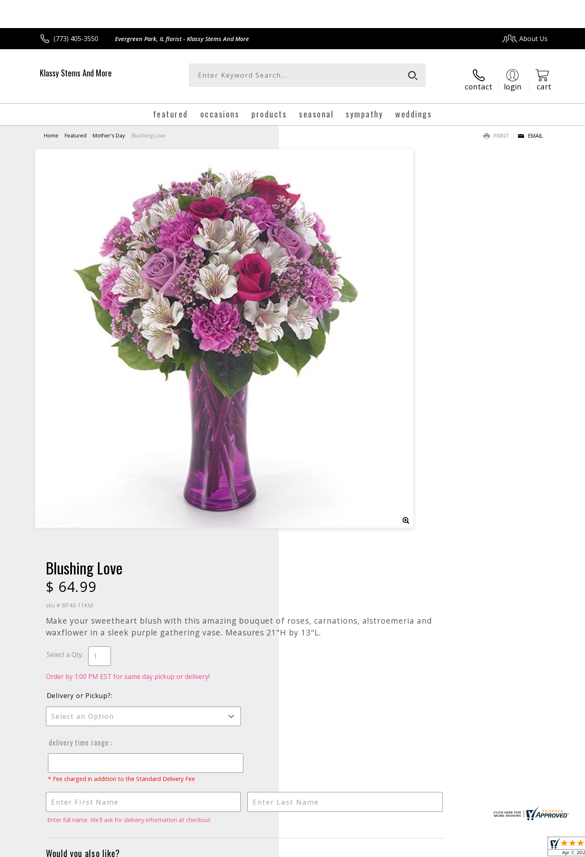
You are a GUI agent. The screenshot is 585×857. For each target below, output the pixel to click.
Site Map (525, 848)
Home (51, 128)
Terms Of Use (371, 848)
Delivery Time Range (324, 336)
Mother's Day (109, 128)
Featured (76, 128)
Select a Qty (311, 248)
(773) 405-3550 (76, 38)
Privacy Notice (419, 848)
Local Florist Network (476, 848)
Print (496, 128)
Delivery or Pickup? (325, 289)
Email (530, 128)
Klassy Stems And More (76, 73)
